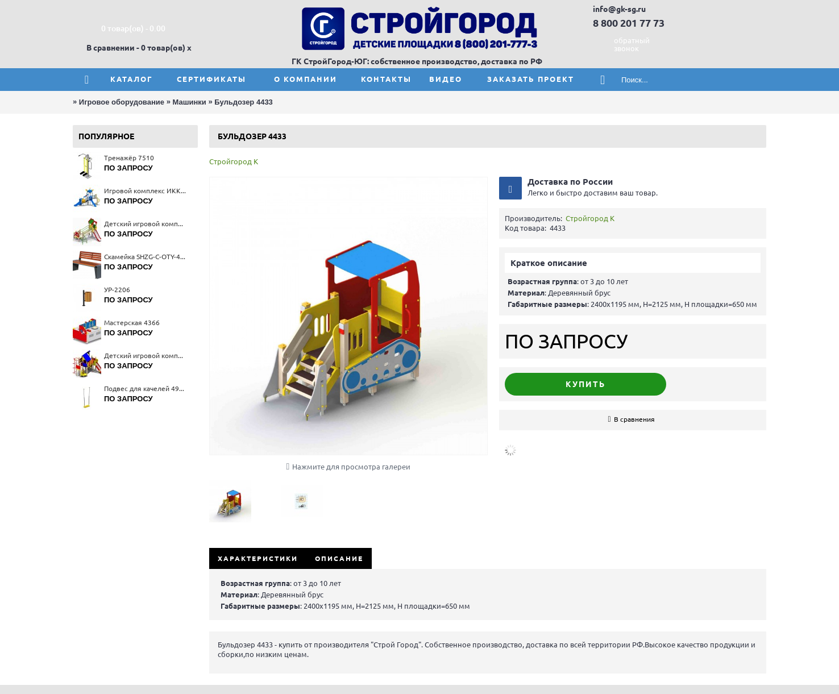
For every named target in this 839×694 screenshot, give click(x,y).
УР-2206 (117, 289)
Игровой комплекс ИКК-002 (145, 190)
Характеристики (258, 558)
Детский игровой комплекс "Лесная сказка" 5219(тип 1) (145, 223)
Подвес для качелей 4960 (145, 388)
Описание (339, 558)
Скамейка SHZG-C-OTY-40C (145, 256)
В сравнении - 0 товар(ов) (135, 47)
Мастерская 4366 (132, 322)
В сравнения (634, 419)
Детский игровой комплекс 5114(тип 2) (145, 355)
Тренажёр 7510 (129, 157)
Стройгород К (233, 161)
